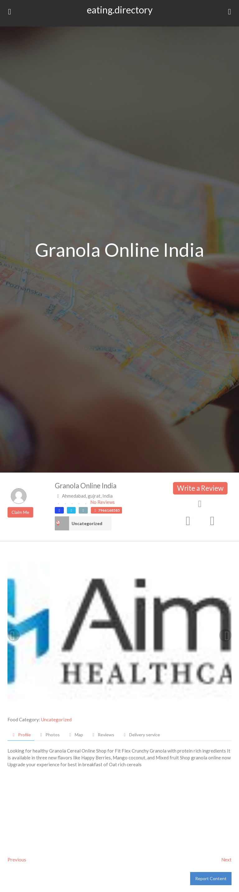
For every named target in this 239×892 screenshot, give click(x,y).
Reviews (103, 734)
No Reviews (102, 502)
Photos (49, 734)
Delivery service (141, 734)
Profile (21, 734)
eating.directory (119, 9)
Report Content (211, 878)
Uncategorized (87, 523)
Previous (16, 859)
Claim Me (20, 512)
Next (226, 859)
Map (75, 734)
